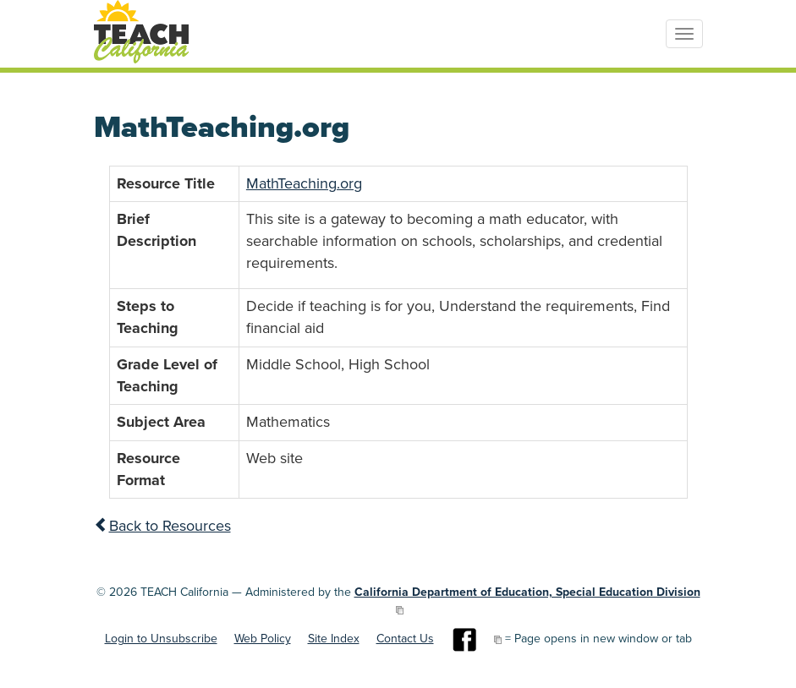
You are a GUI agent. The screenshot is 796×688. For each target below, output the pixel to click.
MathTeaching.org (304, 183)
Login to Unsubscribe (161, 638)
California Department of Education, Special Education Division (527, 592)
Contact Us (405, 638)
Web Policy (262, 638)
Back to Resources (162, 525)
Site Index (334, 638)
